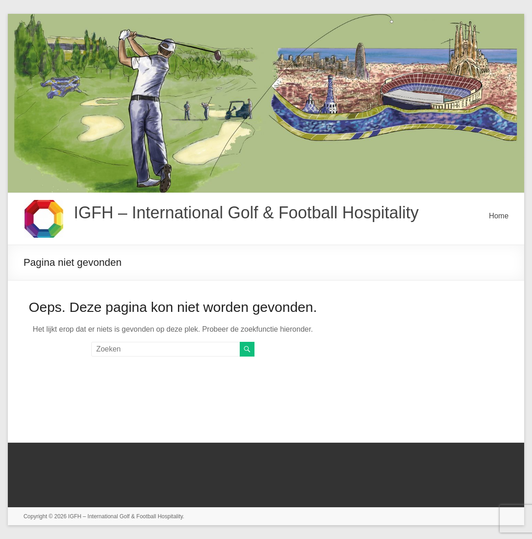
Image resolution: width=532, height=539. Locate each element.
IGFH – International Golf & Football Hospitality (246, 212)
